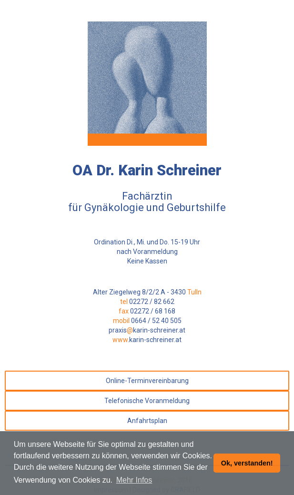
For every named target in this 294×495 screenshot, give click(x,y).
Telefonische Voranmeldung (147, 400)
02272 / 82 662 (151, 301)
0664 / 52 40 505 (156, 320)
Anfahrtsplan (147, 420)
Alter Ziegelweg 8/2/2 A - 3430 (147, 292)
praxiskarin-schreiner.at (147, 330)
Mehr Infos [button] (134, 480)
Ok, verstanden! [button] (247, 463)
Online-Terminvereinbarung (147, 380)
